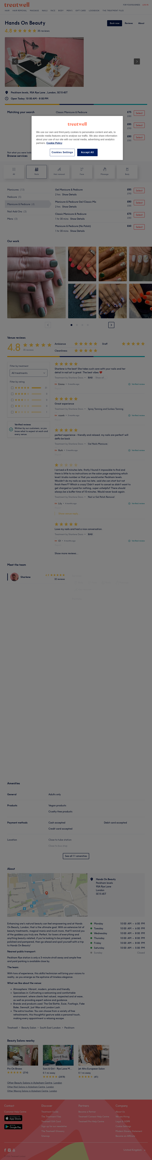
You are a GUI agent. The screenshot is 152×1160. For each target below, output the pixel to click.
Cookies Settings (62, 152)
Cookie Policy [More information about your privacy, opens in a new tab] (54, 143)
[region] (77, 138)
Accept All (87, 152)
